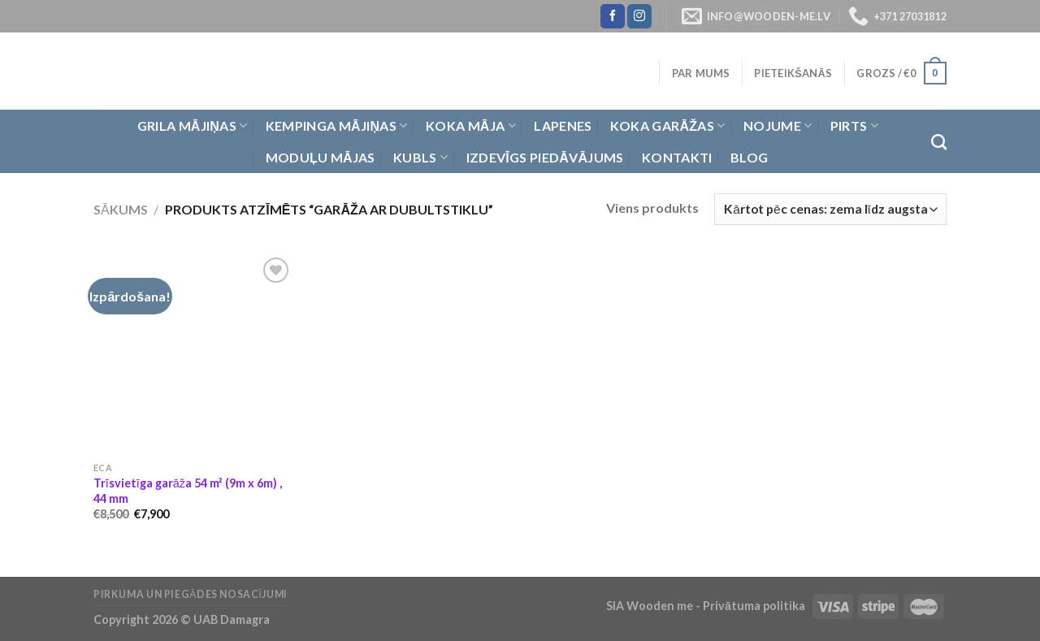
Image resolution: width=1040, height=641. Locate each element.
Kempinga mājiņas (337, 126)
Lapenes (563, 125)
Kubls (420, 157)
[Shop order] (830, 209)
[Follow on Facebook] (612, 16)
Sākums (120, 209)
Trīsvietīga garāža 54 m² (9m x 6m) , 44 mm (187, 490)
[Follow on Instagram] (639, 16)
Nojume (777, 126)
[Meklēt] (939, 141)
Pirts (854, 126)
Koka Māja (471, 126)
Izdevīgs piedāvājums (545, 157)
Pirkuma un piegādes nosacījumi (190, 594)
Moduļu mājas (320, 157)
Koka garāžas (668, 126)
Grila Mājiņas (192, 126)
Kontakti (677, 157)
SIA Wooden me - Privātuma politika (707, 606)
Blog (749, 157)
